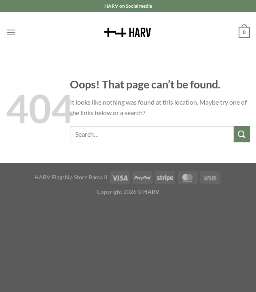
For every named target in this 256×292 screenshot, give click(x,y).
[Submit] (242, 134)
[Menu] (11, 32)
